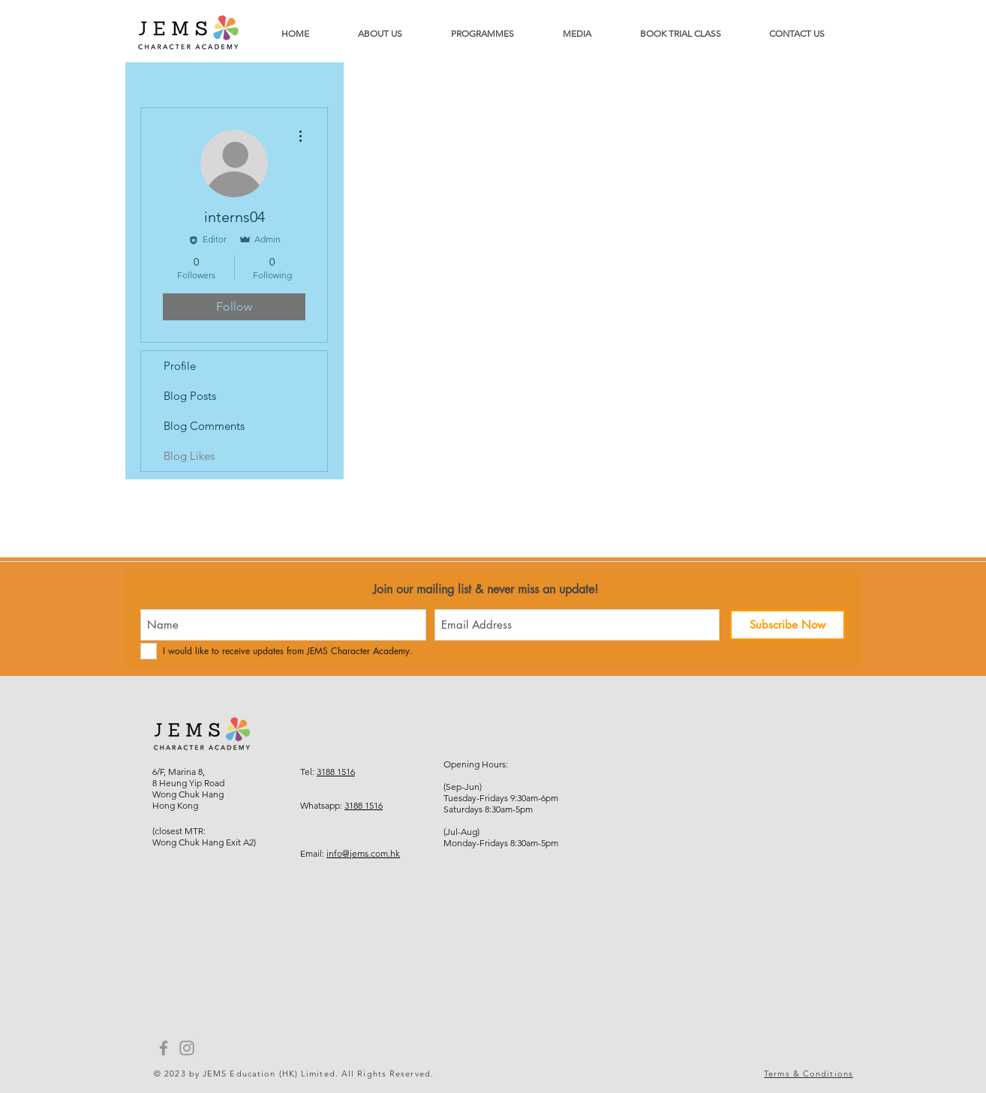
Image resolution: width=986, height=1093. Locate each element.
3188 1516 (336, 771)
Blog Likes (189, 456)
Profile (180, 366)
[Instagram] (187, 1048)
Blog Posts (190, 396)
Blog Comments (204, 426)
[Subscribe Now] (787, 625)
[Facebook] (163, 1048)
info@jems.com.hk (363, 853)
